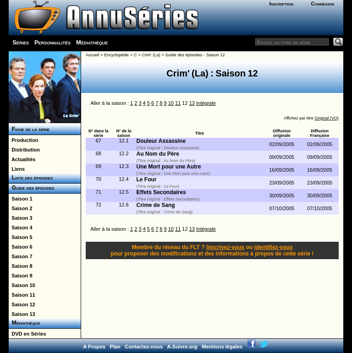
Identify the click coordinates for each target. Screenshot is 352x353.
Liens (17, 169)
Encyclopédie (116, 55)
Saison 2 (20, 208)
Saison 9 (20, 275)
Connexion (322, 3)
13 (192, 103)
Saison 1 (20, 198)
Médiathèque (92, 42)
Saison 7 (20, 256)
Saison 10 (22, 285)
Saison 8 (20, 266)
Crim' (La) (151, 55)
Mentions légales (222, 346)
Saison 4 (20, 227)
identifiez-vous (273, 247)
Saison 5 (20, 237)
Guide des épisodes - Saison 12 (195, 55)
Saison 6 (20, 247)
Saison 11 (22, 295)
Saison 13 (22, 314)
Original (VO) (326, 118)
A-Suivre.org (182, 346)
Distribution (24, 149)
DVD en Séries (27, 334)
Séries (20, 42)
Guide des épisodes (31, 188)
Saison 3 (20, 218)
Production (23, 140)
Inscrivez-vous (225, 247)
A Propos (94, 346)
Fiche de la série (29, 129)
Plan (115, 346)
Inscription (281, 3)
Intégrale (206, 103)
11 (178, 103)
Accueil (92, 55)
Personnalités (52, 42)
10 (171, 103)
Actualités (22, 159)
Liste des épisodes (31, 177)
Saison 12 (22, 304)
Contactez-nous (144, 346)
